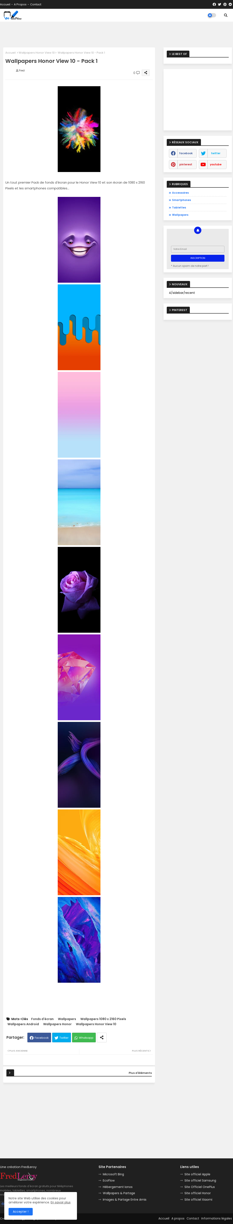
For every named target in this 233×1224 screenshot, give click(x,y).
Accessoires (180, 193)
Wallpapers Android (23, 1024)
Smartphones (181, 200)
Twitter (64, 1038)
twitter (215, 153)
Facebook (42, 1038)
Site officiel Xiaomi (198, 1199)
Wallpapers (67, 1019)
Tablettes (179, 207)
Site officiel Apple (197, 1174)
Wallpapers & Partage (119, 1193)
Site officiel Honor (197, 1193)
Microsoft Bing (113, 1174)
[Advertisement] (116, 34)
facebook (186, 153)
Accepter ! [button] (20, 1211)
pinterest (185, 164)
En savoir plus (61, 1202)
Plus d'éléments (140, 1073)
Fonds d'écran (42, 1019)
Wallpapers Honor (57, 1024)
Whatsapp (86, 1038)
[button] (225, 15)
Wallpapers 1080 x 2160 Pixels (103, 1019)
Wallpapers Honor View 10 (37, 53)
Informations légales (216, 1218)
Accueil (5, 4)
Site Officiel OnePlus (199, 1187)
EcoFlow (109, 1180)
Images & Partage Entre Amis (124, 1199)
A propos (20, 4)
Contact (35, 4)
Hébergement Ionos (118, 1187)
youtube (215, 164)
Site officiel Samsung (200, 1180)
